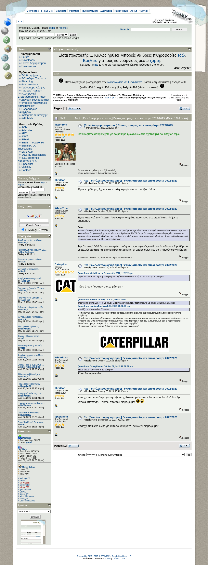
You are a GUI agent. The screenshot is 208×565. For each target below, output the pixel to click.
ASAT (24, 136)
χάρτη (155, 60)
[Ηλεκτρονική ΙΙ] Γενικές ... (29, 326)
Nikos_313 (25, 242)
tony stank (25, 329)
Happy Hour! (121, 11)
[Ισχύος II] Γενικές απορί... (29, 336)
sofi (22, 338)
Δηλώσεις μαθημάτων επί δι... (31, 307)
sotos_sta (24, 498)
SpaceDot (27, 163)
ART (24, 133)
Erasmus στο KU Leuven (29, 413)
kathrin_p (109, 97)
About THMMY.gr (139, 11)
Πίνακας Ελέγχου (28, 178)
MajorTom (61, 124)
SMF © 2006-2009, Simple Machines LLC (112, 556)
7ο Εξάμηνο (124, 95)
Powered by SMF (84, 556)
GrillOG (23, 492)
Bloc (108, 558)
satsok (23, 480)
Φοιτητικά (74, 11)
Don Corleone (27, 252)
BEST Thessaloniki (33, 142)
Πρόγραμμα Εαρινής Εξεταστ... (32, 288)
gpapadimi (61, 416)
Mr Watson (25, 405)
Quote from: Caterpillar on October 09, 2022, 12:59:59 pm (105, 366)
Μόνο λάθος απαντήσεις (28, 269)
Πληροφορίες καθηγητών (29, 384)
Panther (26, 170)
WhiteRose (61, 208)
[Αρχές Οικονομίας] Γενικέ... (30, 279)
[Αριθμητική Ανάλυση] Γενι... (30, 393)
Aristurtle (26, 130)
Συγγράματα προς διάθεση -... (31, 403)
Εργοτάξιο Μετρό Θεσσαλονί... (31, 422)
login (52, 27)
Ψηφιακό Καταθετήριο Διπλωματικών (32, 104)
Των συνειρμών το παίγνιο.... (31, 259)
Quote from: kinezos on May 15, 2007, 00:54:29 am (102, 299)
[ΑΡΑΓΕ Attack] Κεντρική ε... (30, 317)
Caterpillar (61, 264)
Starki (23, 262)
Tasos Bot (25, 281)
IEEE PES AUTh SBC (30, 367)
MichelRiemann (27, 496)
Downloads (33, 11)
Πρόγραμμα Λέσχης (33, 87)
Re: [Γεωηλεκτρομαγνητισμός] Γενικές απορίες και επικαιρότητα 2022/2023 (131, 180)
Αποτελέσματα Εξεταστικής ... (31, 346)
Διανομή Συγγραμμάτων (35, 99)
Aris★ (23, 319)
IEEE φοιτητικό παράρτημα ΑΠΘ (28, 159)
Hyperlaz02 (25, 386)
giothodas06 (25, 489)
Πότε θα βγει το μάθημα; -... (30, 298)
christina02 (24, 485)
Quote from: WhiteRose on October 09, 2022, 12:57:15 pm (105, 273)
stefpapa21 (25, 478)
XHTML (115, 558)
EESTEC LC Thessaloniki (27, 147)
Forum (25, 56)
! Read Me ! (47, 11)
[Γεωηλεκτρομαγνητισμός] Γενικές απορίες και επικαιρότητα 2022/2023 (128, 125)
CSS (123, 558)
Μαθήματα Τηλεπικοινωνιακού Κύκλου (96, 95)
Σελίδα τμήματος (31, 75)
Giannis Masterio (27, 501)
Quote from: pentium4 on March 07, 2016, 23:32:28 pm (104, 306)
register (63, 27)
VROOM (26, 167)
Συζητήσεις (106, 11)
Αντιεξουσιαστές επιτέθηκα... (30, 240)
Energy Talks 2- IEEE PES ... (31, 365)
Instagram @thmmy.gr (35, 115)
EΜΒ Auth (28, 151)
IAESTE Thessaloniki (34, 154)
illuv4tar (60, 180)
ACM (24, 127)
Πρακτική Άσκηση (32, 90)
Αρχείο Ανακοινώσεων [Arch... (31, 355)
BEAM (25, 139)
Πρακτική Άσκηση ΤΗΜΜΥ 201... (32, 250)
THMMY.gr (58, 95)
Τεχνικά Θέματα (90, 11)
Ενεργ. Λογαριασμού (34, 63)
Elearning (27, 81)
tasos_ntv (24, 494)
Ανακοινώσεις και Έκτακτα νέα (124, 82)
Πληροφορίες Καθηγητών (27, 110)
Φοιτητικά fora (30, 84)
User (22, 348)
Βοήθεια (90, 60)
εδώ (181, 55)
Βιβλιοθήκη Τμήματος (34, 78)
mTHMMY (28, 118)
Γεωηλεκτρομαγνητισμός (79, 97)
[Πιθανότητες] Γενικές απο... (30, 374)
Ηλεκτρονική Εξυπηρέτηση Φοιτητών (32, 95)
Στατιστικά (24, 431)
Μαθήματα (60, 11)
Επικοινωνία (29, 66)
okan (22, 424)
